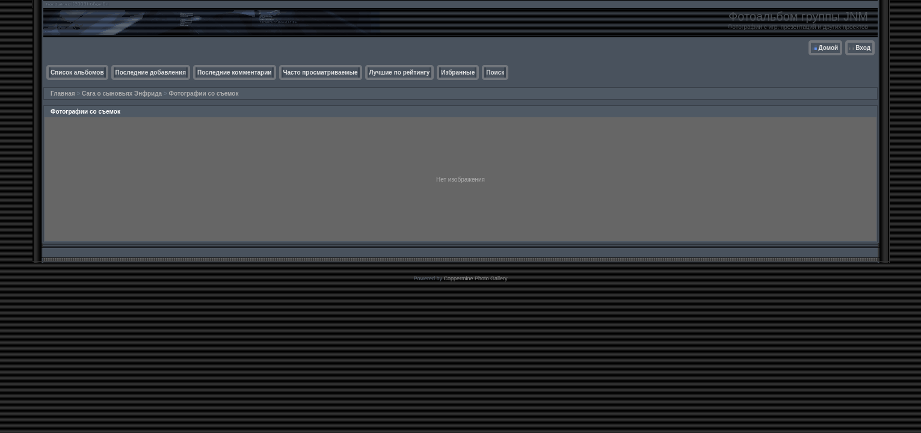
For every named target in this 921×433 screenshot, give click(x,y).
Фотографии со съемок (204, 93)
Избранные (458, 72)
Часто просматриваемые (320, 72)
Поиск (495, 72)
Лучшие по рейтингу (399, 72)
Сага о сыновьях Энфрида (122, 93)
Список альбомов (77, 72)
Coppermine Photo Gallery (475, 278)
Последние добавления (151, 72)
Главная (63, 93)
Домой (829, 48)
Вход (862, 48)
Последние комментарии (234, 72)
